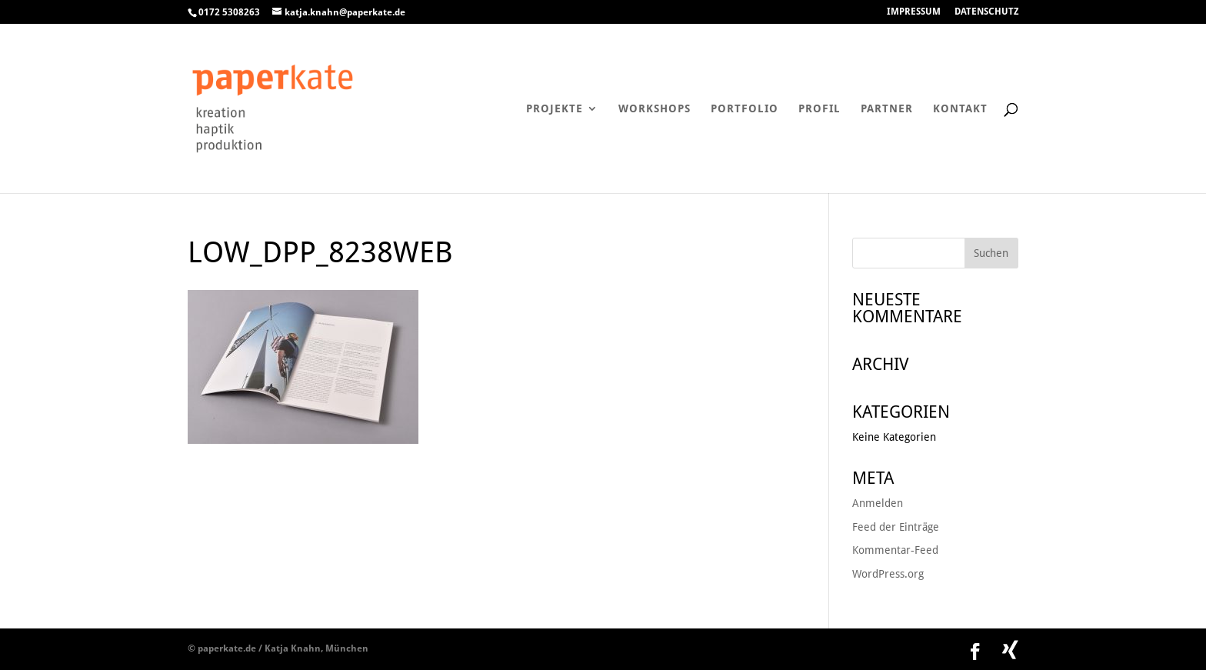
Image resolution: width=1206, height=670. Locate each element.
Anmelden (877, 503)
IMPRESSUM (914, 12)
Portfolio (744, 109)
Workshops (654, 109)
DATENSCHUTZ (986, 12)
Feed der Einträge (895, 527)
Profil (819, 109)
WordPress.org (888, 574)
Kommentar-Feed (895, 550)
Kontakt (960, 109)
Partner (887, 109)
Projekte (554, 109)
